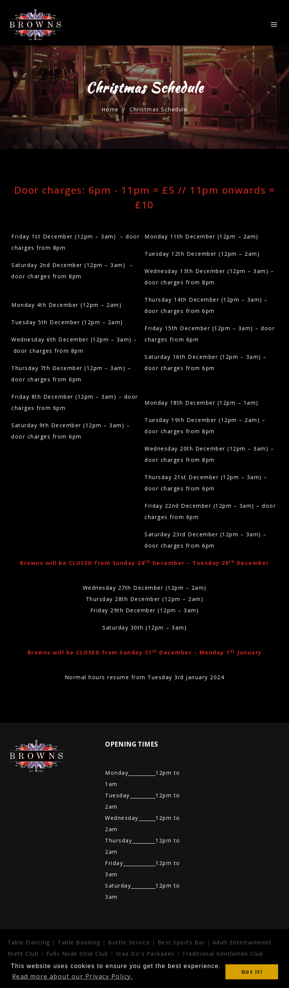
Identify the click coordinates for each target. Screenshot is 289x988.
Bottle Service (129, 942)
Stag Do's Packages (146, 953)
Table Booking (79, 942)
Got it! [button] (252, 971)
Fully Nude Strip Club (77, 953)
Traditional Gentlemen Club (222, 953)
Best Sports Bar (181, 942)
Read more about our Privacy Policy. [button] (72, 976)
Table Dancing (29, 942)
